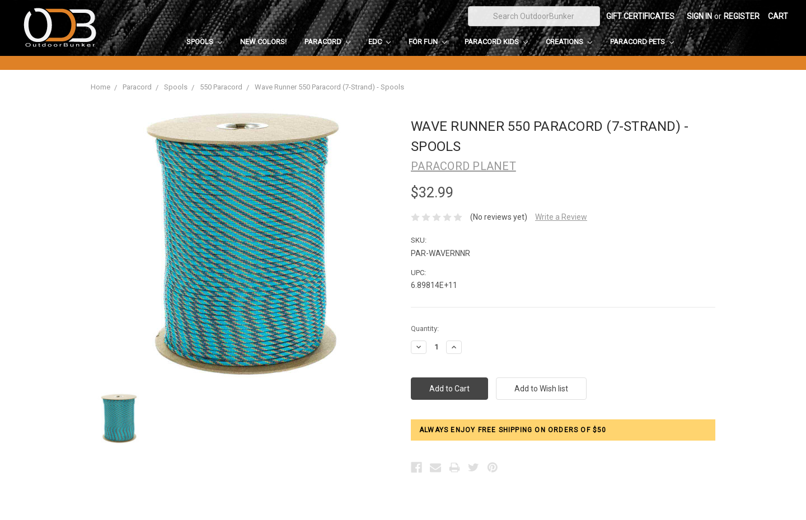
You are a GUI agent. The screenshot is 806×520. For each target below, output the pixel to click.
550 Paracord (221, 87)
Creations (569, 41)
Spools (204, 41)
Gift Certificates (640, 16)
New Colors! (263, 41)
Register (742, 16)
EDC (379, 41)
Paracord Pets (642, 41)
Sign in (699, 16)
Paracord (327, 41)
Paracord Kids (496, 41)
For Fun (428, 41)
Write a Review (561, 216)
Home (100, 87)
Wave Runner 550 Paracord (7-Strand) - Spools (329, 87)
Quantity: (425, 328)
